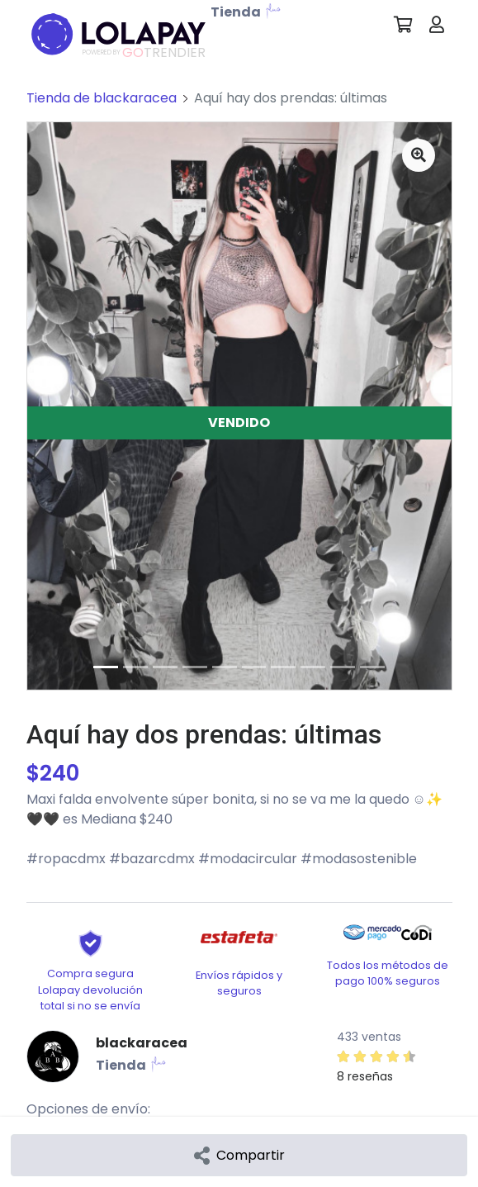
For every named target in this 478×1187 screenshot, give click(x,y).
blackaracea (141, 1042)
